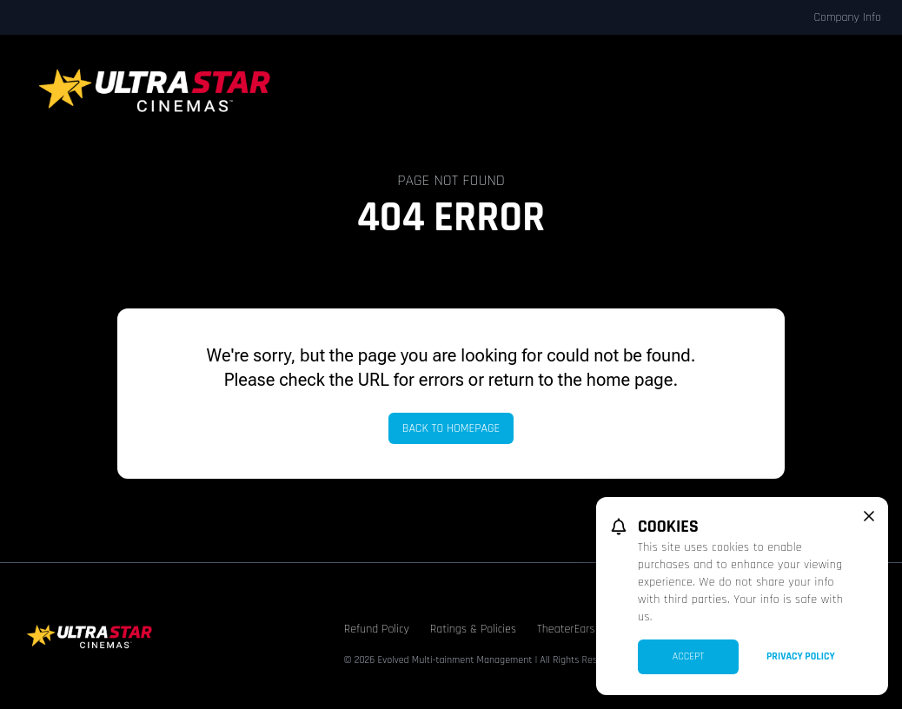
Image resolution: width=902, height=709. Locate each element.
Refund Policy (376, 629)
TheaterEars (566, 629)
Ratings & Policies (473, 629)
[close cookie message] (869, 516)
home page (630, 379)
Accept (689, 656)
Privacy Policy (800, 656)
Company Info (847, 17)
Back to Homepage (451, 428)
